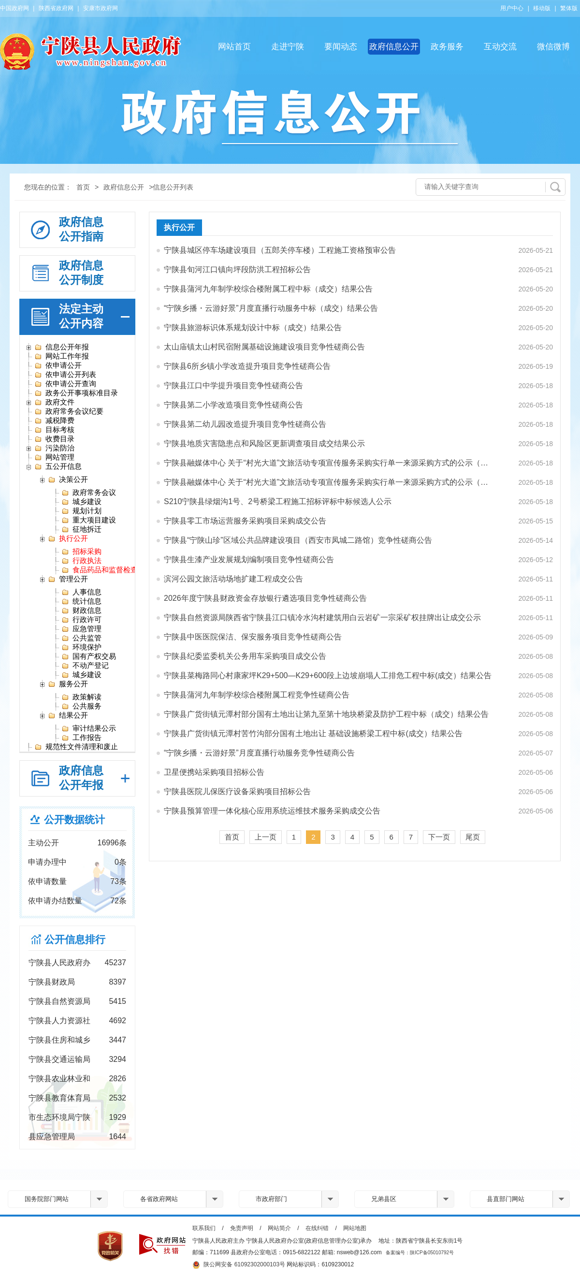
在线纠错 (317, 1228)
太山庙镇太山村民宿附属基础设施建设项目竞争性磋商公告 (264, 347)
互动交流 (500, 46)
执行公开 (68, 538)
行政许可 (81, 619)
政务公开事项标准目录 (76, 393)
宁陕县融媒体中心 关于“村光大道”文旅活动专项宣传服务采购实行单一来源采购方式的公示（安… (329, 463)
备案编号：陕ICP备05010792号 (420, 1252)
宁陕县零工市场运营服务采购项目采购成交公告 (245, 521)
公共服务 (81, 706)
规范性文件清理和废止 (76, 746)
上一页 (265, 837)
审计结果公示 (88, 728)
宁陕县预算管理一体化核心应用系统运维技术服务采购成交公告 (272, 811)
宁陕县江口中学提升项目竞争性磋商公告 (233, 385)
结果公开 (68, 715)
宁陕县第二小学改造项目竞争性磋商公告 (233, 405)
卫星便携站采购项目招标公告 (214, 772)
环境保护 (81, 647)
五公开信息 (58, 466)
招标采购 (81, 551)
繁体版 (569, 8)
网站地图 (354, 1228)
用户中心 (511, 8)
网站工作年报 (61, 356)
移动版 (542, 8)
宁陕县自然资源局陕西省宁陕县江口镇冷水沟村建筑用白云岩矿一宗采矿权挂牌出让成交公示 (322, 617)
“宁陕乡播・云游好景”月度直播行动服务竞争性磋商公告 (259, 753)
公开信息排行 (74, 939)
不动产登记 (85, 665)
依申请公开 (58, 365)
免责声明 (241, 1228)
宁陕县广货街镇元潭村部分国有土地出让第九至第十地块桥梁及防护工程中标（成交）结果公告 (326, 714)
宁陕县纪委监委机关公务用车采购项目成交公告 (245, 656)
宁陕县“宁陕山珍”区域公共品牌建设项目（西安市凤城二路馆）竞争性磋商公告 (298, 540)
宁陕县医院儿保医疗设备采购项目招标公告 (237, 791)
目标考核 (54, 429)
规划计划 (81, 511)
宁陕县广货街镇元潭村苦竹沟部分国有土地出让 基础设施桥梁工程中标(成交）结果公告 (313, 733)
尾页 (472, 837)
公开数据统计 (74, 819)
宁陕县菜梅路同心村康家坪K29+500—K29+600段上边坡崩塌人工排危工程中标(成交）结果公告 (328, 675)
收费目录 (54, 439)
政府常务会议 (88, 492)
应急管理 (81, 628)
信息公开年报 (61, 347)
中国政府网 (14, 8)
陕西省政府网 (56, 8)
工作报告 (81, 737)
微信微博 (553, 46)
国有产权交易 (88, 656)
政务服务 (447, 46)
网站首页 (234, 46)
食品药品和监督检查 (99, 570)
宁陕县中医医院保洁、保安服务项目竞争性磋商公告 (253, 637)
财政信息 (81, 610)
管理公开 (68, 579)
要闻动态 (340, 46)
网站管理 (54, 457)
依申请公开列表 (65, 374)
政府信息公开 (394, 46)
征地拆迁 (81, 529)
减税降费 (54, 420)
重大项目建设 (88, 520)
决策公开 (68, 479)
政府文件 (54, 402)
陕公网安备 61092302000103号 (238, 1265)
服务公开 (68, 684)
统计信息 (81, 601)
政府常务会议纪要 (68, 411)
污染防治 (54, 448)
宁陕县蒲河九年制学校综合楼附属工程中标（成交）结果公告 (268, 289)
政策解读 (81, 697)
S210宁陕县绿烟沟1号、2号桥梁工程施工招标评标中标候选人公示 (278, 501)
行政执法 (81, 560)
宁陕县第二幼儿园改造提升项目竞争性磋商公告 (245, 424)
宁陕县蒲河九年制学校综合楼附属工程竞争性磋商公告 (256, 695)
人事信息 (81, 592)
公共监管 (81, 638)
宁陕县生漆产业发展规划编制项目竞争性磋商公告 (249, 559)
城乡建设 (81, 501)
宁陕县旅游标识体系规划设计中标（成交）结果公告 (253, 327)
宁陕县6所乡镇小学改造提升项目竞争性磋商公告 (247, 366)
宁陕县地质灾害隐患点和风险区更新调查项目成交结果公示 (264, 443)
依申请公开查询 (65, 383)
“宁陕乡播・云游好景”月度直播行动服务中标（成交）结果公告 (271, 308)
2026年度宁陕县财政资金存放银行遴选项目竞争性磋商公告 (265, 598)
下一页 (439, 837)
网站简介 (279, 1228)
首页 (83, 187)
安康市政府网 (100, 8)
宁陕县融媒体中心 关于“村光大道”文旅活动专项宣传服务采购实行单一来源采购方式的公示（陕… (329, 482)
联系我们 (204, 1228)
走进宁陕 (287, 46)
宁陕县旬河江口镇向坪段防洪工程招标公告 (237, 269)
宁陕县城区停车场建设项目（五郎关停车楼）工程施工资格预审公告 (280, 250)
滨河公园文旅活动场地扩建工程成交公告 (233, 579)
